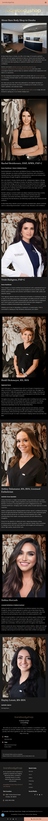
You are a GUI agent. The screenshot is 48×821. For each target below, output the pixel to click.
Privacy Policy (15, 784)
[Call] (8, 800)
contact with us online (32, 90)
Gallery (31, 777)
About (30, 774)
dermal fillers (26, 67)
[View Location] (4, 795)
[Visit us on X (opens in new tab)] (42, 795)
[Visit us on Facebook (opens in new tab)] (35, 795)
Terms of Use (6, 786)
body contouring (30, 69)
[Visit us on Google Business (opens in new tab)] (40, 795)
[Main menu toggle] (45, 3)
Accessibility (6, 784)
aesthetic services (17, 67)
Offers (30, 784)
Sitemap (13, 786)
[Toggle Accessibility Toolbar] (2, 815)
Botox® (33, 67)
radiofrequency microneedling (16, 69)
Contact (31, 787)
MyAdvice (40, 811)
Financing (31, 781)
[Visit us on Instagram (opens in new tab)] (37, 795)
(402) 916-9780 (20, 90)
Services (31, 771)
